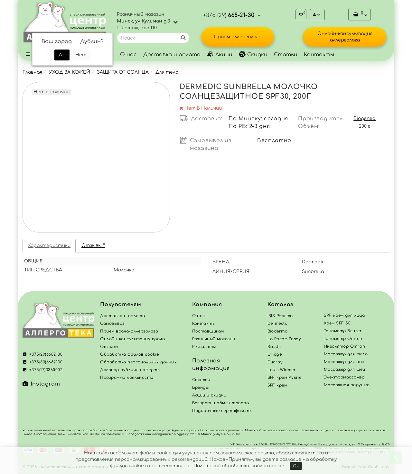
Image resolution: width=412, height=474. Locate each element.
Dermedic (277, 323)
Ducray (275, 362)
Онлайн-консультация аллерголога (344, 36)
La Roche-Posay (284, 339)
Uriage (274, 354)
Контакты (319, 55)
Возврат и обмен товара (220, 403)
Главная (32, 72)
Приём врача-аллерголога (129, 331)
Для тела (166, 72)
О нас (128, 55)
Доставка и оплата (172, 55)
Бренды (200, 387)
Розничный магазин (213, 339)
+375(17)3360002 (42, 370)
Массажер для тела (346, 354)
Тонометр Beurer (343, 331)
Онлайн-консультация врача (132, 339)
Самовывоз (112, 323)
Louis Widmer (281, 370)
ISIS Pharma (280, 316)
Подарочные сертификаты (222, 410)
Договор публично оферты (130, 370)
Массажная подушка (347, 385)
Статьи (285, 55)
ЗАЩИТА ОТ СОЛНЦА (123, 72)
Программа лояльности (127, 377)
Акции (219, 55)
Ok (296, 466)
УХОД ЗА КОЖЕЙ (69, 72)
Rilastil (274, 346)
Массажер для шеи (344, 369)
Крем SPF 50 (337, 323)
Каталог (280, 304)
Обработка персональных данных (138, 362)
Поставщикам (208, 331)
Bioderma (277, 331)
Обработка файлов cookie (129, 354)
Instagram (41, 384)
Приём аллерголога (237, 36)
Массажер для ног (344, 362)
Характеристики (49, 245)
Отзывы (93, 245)
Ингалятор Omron (344, 346)
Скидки (253, 55)
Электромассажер (344, 377)
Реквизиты (204, 346)
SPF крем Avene (284, 377)
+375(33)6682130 (42, 362)
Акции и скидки (209, 395)
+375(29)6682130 (42, 354)
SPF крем (277, 385)
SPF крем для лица (344, 315)
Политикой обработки (221, 465)
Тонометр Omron (343, 338)
